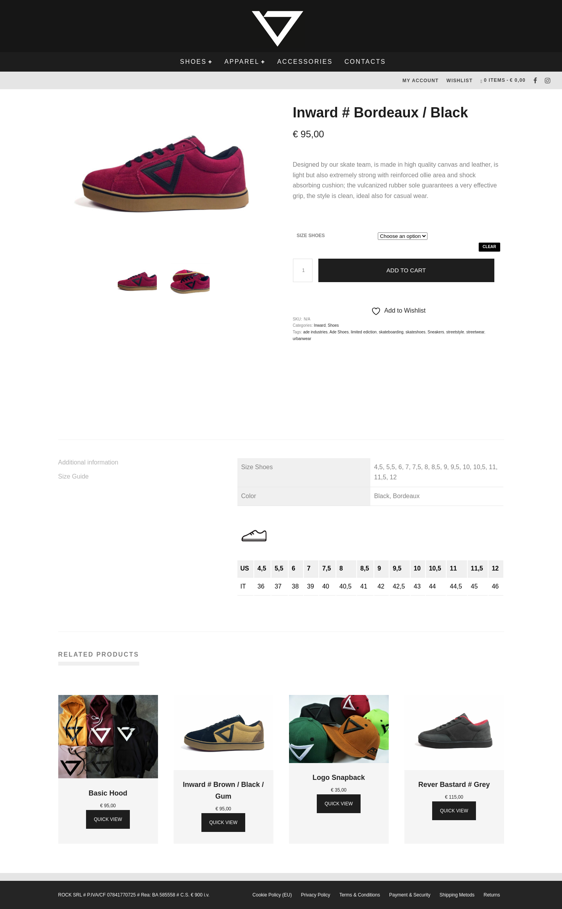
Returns (491, 895)
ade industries (315, 332)
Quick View (108, 819)
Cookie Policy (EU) (272, 895)
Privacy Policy (315, 895)
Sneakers (435, 332)
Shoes (193, 61)
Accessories (305, 61)
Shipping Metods (457, 895)
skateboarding (391, 332)
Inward (319, 325)
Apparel (241, 61)
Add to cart (406, 270)
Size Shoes (311, 235)
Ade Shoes (338, 332)
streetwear (475, 332)
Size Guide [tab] (73, 476)
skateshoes (416, 332)
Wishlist (460, 80)
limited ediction (364, 332)
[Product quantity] (302, 270)
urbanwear (302, 339)
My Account (420, 80)
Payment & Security (409, 895)
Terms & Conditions (359, 895)
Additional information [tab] (88, 462)
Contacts (365, 61)
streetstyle (455, 332)
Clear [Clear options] (489, 247)
